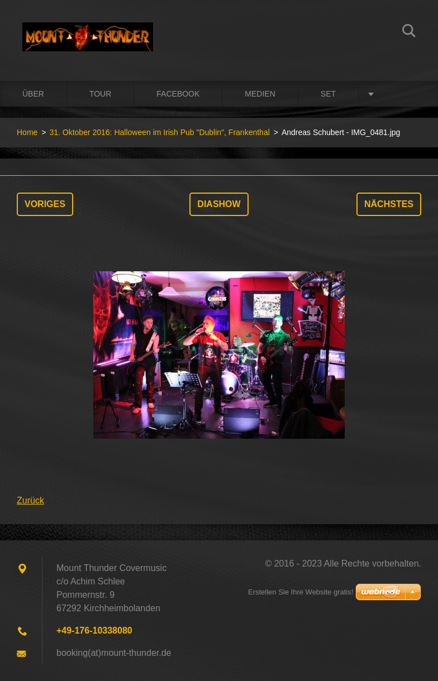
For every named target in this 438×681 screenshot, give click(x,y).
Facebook (177, 93)
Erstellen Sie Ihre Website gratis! (300, 592)
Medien (260, 93)
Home (27, 132)
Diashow (218, 204)
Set (328, 93)
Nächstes (388, 204)
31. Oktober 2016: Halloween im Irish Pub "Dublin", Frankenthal (159, 132)
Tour (100, 93)
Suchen (409, 32)
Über (33, 93)
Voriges (45, 204)
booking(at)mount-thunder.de (113, 653)
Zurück (30, 500)
